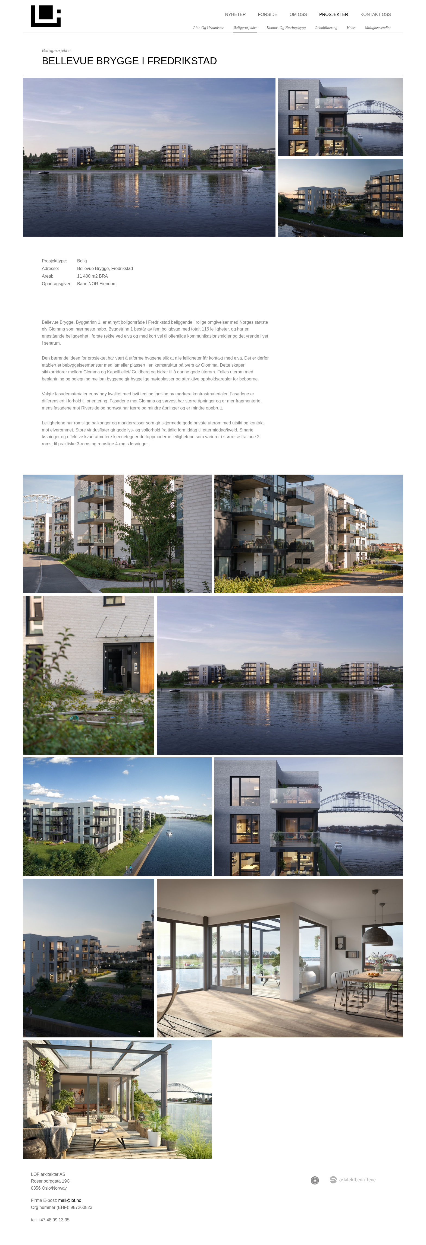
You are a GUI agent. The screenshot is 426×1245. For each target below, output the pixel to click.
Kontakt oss (376, 14)
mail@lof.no (69, 1200)
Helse (351, 28)
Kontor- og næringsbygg (286, 28)
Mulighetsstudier (378, 28)
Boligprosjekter (245, 27)
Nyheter (235, 14)
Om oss (298, 14)
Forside (267, 14)
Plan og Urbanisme (208, 28)
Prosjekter (333, 14)
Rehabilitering (326, 28)
